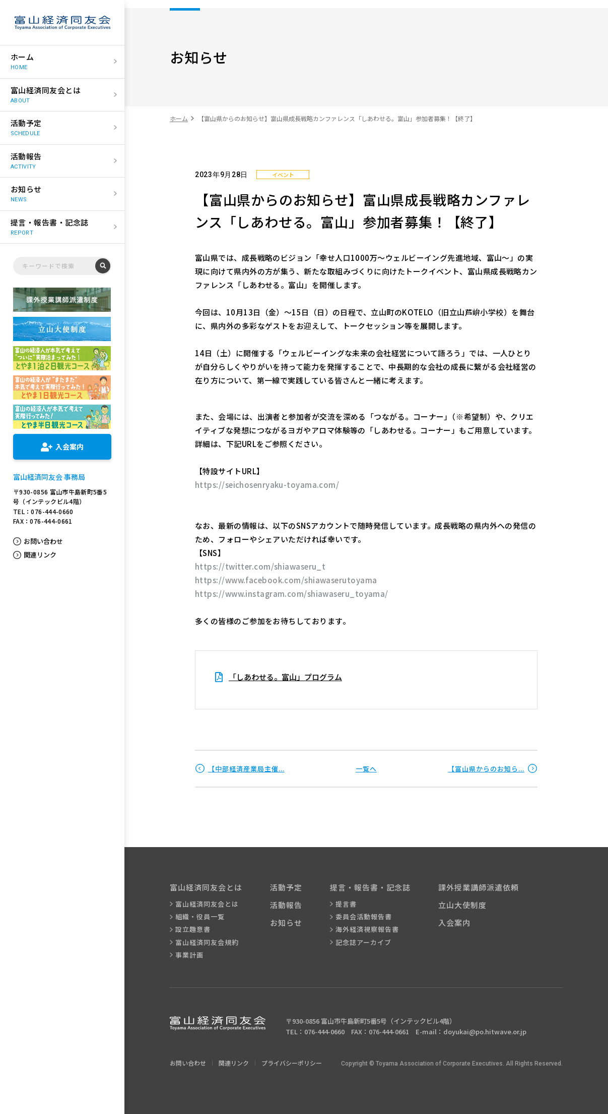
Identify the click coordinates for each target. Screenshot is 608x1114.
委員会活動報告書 (363, 916)
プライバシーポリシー (291, 1063)
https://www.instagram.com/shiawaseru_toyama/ (291, 593)
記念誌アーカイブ (363, 942)
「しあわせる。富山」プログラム (285, 677)
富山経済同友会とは (206, 887)
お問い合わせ (43, 541)
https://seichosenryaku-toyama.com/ (267, 484)
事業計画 (189, 955)
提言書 (346, 904)
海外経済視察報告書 (367, 929)
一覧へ (366, 768)
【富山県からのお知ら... (486, 768)
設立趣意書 (193, 929)
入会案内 (454, 922)
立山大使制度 (462, 905)
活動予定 (286, 887)
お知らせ (286, 922)
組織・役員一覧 (200, 916)
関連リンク (40, 555)
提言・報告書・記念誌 (370, 887)
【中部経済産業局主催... (246, 768)
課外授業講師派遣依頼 (478, 887)
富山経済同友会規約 (207, 942)
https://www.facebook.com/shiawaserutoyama (286, 580)
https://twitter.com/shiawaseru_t (260, 566)
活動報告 (286, 905)
